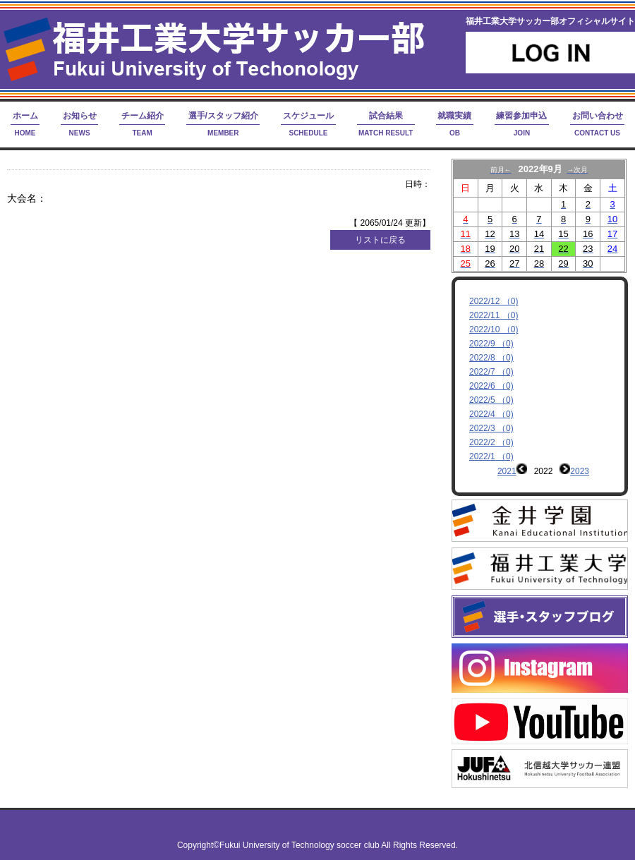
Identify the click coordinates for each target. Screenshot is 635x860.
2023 (579, 471)
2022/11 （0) (493, 315)
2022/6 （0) (491, 386)
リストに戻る (380, 240)
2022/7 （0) (491, 372)
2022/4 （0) (491, 414)
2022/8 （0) (491, 358)
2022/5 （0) (491, 400)
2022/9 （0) (491, 344)
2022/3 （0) (491, 428)
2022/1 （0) (491, 456)
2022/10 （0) (493, 329)
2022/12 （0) (493, 301)
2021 (506, 471)
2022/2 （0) (491, 442)
